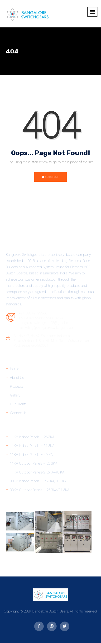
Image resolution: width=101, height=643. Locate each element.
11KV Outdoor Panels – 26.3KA (33, 463)
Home (14, 369)
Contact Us (18, 413)
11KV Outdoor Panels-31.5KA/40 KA (37, 472)
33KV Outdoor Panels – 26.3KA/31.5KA (39, 490)
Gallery (15, 395)
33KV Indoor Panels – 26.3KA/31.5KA (38, 481)
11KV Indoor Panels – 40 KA (31, 455)
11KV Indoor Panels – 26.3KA (32, 437)
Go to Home (50, 177)
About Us (17, 378)
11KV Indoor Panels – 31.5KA (32, 446)
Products (16, 386)
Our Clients (18, 404)
